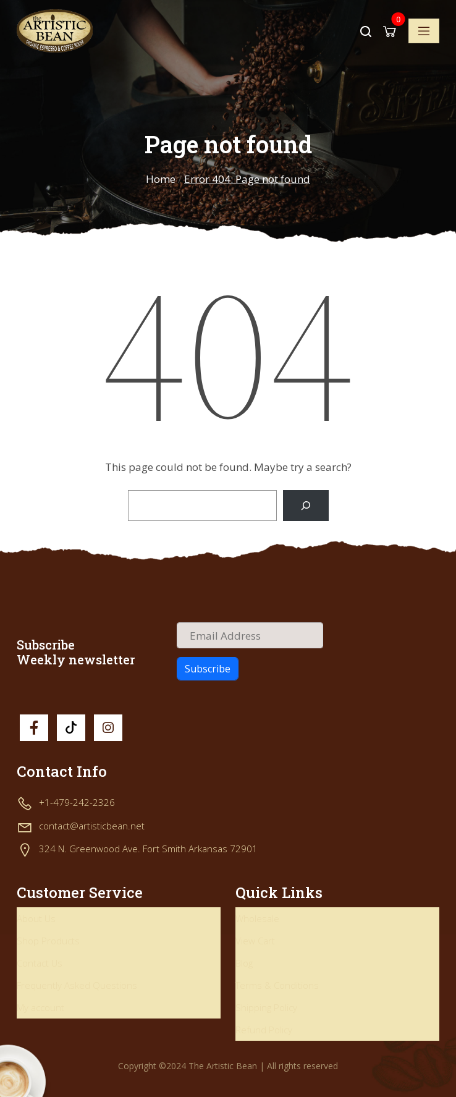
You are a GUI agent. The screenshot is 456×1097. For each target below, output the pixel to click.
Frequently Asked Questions (77, 985)
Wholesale (257, 918)
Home (160, 179)
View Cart (255, 940)
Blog (244, 963)
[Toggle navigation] (423, 31)
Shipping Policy (266, 1007)
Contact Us (39, 963)
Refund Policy (263, 1029)
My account (40, 1007)
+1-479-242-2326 (77, 802)
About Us (36, 918)
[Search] (305, 506)
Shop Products (48, 940)
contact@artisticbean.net (92, 826)
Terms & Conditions (277, 985)
